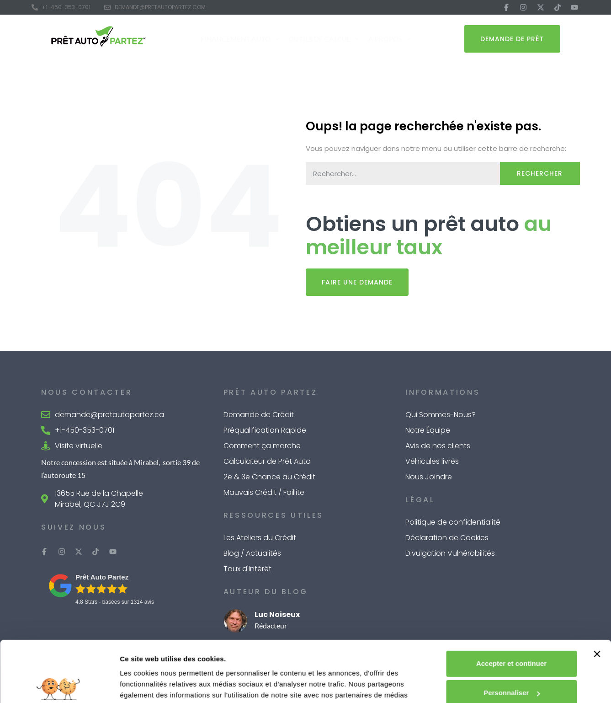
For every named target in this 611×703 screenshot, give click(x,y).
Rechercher (540, 173)
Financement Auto (240, 39)
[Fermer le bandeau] (597, 597)
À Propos (389, 39)
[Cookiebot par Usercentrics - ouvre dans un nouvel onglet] (59, 685)
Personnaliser (511, 635)
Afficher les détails (150, 685)
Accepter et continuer (511, 606)
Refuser (511, 665)
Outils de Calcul (323, 39)
